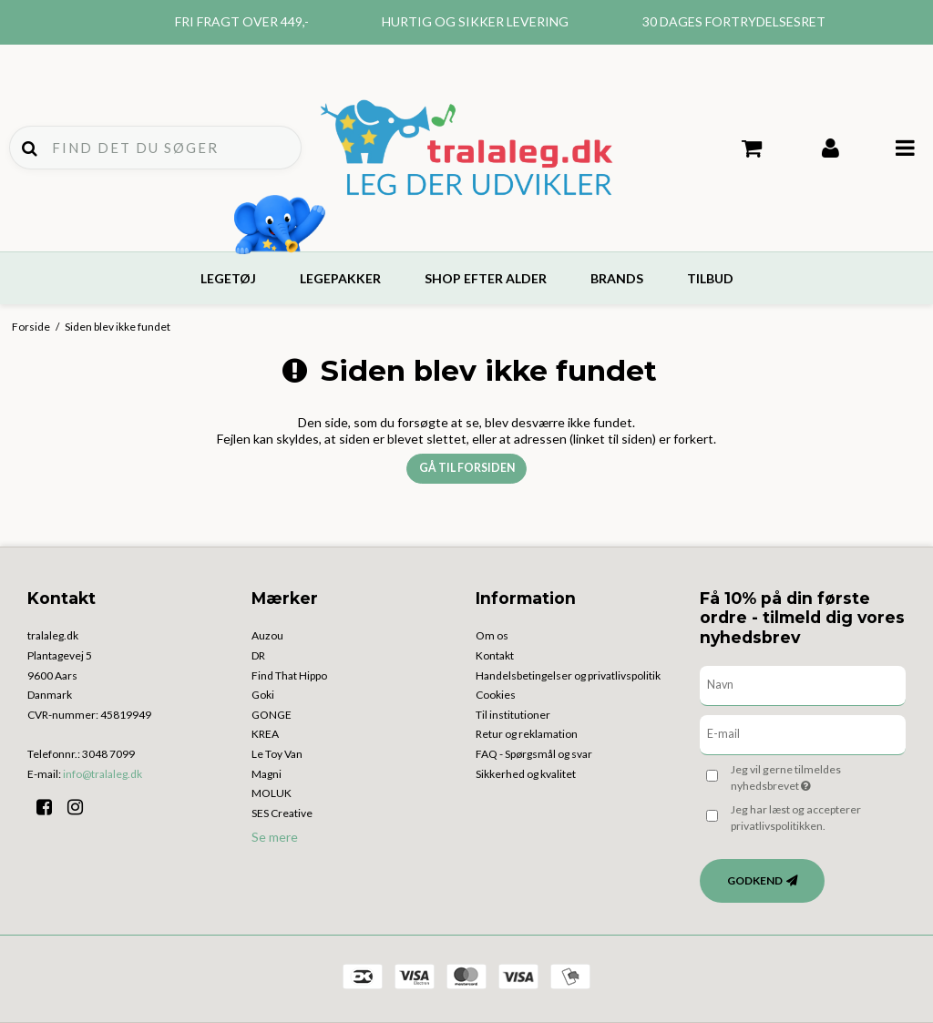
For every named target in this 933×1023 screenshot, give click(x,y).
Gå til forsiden (467, 468)
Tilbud (710, 278)
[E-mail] (803, 734)
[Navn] (803, 684)
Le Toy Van (276, 754)
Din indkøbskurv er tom (752, 148)
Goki (262, 694)
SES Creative (282, 813)
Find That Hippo (289, 675)
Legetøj (228, 278)
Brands (616, 278)
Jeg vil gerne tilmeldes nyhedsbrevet (815, 777)
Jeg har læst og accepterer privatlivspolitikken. (796, 818)
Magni (266, 774)
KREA (265, 734)
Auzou (267, 635)
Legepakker (340, 278)
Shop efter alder (486, 278)
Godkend (755, 880)
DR (258, 655)
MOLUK (271, 793)
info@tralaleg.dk (102, 774)
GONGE (271, 714)
